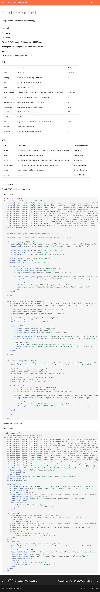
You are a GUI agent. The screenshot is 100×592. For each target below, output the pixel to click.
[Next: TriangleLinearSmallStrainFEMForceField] (78, 581)
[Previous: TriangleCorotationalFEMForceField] (20, 581)
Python (12, 194)
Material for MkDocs (15, 588)
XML (4, 194)
